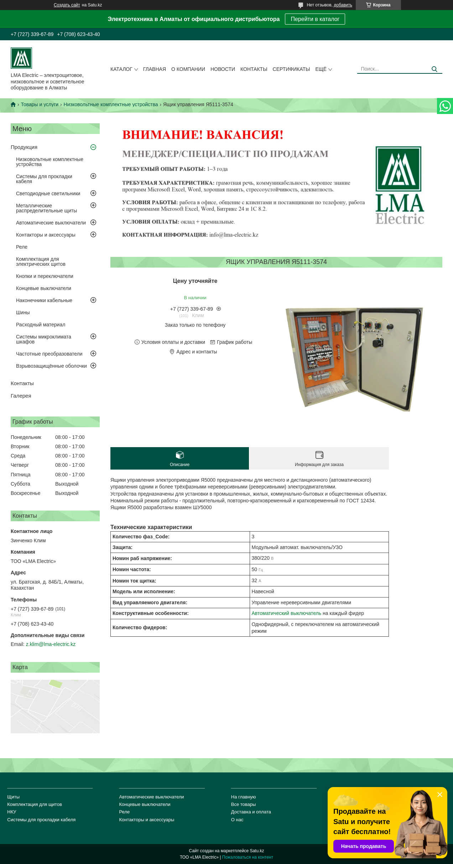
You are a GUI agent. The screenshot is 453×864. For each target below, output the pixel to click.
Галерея (21, 396)
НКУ (11, 811)
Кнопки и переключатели (44, 276)
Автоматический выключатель (287, 613)
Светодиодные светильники (48, 193)
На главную (243, 797)
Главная (154, 69)
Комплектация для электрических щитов (41, 261)
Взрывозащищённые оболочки (51, 366)
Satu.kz (257, 850)
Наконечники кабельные (44, 300)
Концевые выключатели (43, 288)
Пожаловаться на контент (247, 857)
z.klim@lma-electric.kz (51, 644)
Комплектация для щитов (34, 804)
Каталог (121, 69)
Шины (23, 312)
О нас (237, 819)
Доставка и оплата (251, 811)
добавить (343, 4)
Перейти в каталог (315, 19)
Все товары (243, 804)
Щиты (13, 797)
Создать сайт (67, 4)
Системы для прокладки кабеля (44, 179)
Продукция (24, 147)
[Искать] (434, 69)
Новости (222, 69)
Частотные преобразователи (49, 354)
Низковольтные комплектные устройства (111, 104)
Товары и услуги (39, 104)
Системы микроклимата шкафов (43, 339)
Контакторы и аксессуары (46, 235)
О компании (188, 69)
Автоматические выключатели (51, 223)
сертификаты (291, 69)
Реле (21, 247)
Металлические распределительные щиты (46, 208)
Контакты (253, 69)
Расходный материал (40, 324)
